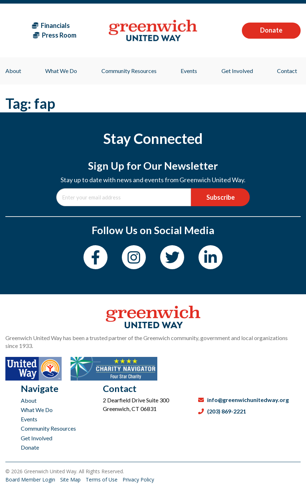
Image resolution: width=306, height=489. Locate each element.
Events (29, 419)
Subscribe (220, 197)
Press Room (54, 35)
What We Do (37, 409)
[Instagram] (134, 257)
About (29, 400)
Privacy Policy (138, 479)
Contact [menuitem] (287, 70)
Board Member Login (31, 479)
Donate (271, 30)
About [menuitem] (13, 70)
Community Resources (48, 428)
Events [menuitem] (189, 70)
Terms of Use (102, 479)
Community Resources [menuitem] (129, 70)
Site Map (71, 479)
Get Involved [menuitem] (237, 70)
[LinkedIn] (211, 257)
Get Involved (36, 438)
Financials (51, 25)
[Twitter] (172, 257)
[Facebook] (95, 257)
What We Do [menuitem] (61, 70)
